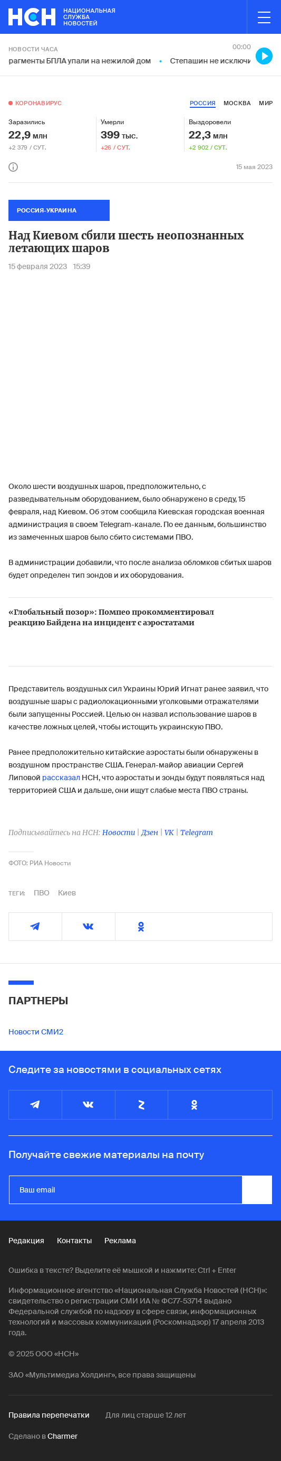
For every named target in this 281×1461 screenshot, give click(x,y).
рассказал (61, 777)
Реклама (120, 1240)
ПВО (42, 893)
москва (237, 103)
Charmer (62, 1436)
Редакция (26, 1240)
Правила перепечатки (49, 1415)
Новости (118, 832)
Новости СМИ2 (35, 1032)
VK (169, 832)
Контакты (74, 1240)
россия (203, 103)
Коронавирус (38, 103)
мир (266, 103)
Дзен (149, 832)
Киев (67, 893)
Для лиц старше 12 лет (145, 1415)
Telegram (196, 832)
